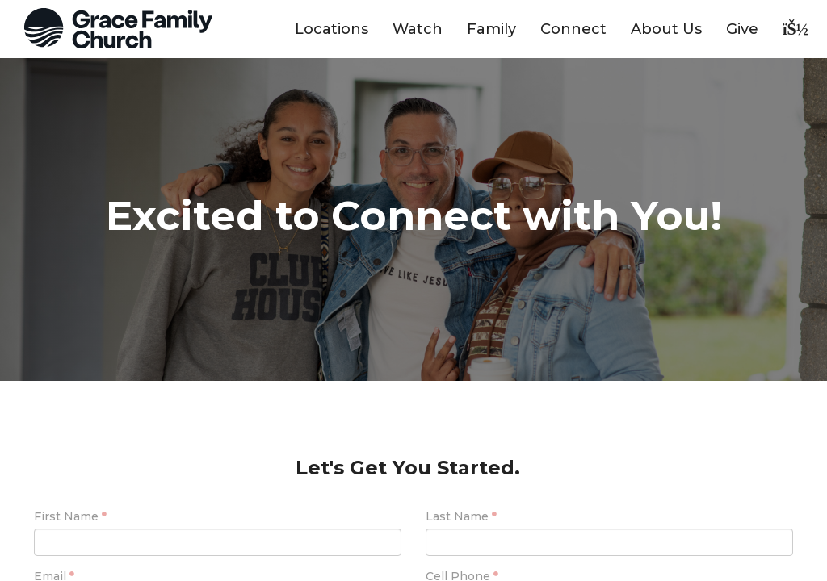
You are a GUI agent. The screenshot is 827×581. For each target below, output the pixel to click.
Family (491, 29)
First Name (66, 516)
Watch (418, 29)
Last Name (457, 516)
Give (742, 29)
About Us (666, 29)
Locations (331, 29)
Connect (573, 29)
